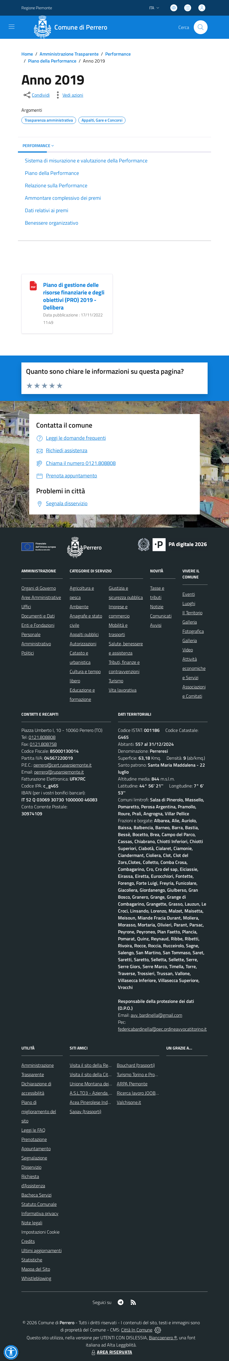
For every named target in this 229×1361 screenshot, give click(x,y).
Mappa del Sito (35, 1268)
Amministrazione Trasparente (69, 53)
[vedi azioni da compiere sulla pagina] (68, 95)
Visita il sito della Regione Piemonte (104, 1065)
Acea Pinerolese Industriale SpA (100, 1102)
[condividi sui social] (36, 95)
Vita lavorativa (122, 689)
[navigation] (11, 26)
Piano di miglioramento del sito (38, 1111)
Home (27, 53)
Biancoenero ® (163, 1337)
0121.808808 (42, 737)
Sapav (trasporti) (85, 1111)
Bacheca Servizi (36, 1194)
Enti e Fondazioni (37, 625)
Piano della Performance (52, 60)
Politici (27, 652)
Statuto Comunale (39, 1204)
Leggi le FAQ (33, 1129)
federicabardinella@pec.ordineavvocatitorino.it (162, 1028)
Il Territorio (192, 612)
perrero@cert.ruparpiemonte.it (63, 764)
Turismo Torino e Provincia (141, 1074)
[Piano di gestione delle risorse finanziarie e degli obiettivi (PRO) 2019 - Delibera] (33, 285)
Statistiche (31, 1259)
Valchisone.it (129, 1102)
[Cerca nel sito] (201, 27)
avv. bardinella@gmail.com (156, 1015)
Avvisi (155, 625)
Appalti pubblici (84, 634)
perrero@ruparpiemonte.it (59, 771)
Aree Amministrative (41, 597)
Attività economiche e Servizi (194, 668)
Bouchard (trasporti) (136, 1065)
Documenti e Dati (38, 615)
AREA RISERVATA (111, 1352)
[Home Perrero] (72, 27)
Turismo (116, 680)
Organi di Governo (38, 588)
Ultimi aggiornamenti (41, 1250)
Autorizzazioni (83, 643)
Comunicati (160, 615)
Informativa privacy (39, 1213)
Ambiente (79, 606)
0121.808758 (43, 744)
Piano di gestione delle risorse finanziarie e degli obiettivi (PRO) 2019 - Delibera (73, 296)
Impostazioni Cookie (40, 1231)
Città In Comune (136, 1329)
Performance (118, 53)
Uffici (26, 606)
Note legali (31, 1222)
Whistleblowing (36, 1278)
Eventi (188, 594)
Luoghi (188, 603)
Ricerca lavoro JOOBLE (138, 1092)
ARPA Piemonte (132, 1083)
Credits (28, 1241)
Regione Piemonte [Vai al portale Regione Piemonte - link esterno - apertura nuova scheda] (36, 8)
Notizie (156, 606)
